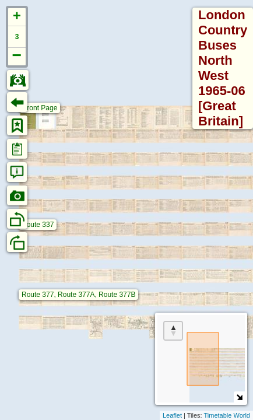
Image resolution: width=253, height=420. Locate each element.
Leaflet (172, 415)
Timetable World (227, 415)
